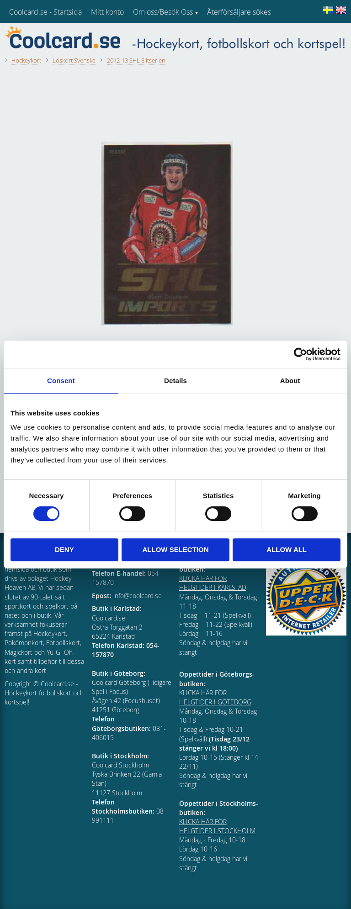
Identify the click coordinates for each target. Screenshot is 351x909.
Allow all (286, 549)
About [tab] (290, 380)
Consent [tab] (61, 380)
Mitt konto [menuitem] (107, 12)
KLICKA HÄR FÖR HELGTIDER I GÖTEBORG (215, 697)
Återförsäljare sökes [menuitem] (239, 12)
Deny (64, 549)
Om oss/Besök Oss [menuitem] (163, 12)
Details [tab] (175, 380)
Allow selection (175, 549)
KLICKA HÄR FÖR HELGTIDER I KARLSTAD (212, 583)
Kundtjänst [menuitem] (224, 36)
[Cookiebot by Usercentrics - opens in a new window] (300, 354)
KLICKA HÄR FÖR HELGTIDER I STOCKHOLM (217, 826)
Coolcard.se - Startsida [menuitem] (45, 12)
